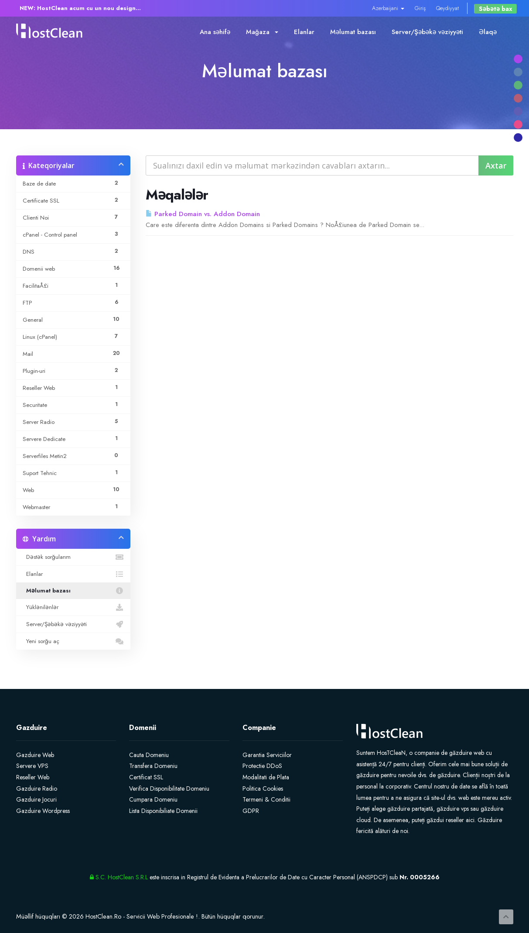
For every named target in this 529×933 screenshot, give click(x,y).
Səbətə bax (495, 8)
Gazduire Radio (36, 788)
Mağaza (262, 32)
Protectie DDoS (262, 765)
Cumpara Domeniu (153, 799)
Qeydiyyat (447, 8)
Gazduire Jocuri (36, 799)
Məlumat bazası (353, 32)
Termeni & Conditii (266, 799)
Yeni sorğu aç (73, 641)
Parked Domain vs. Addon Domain (203, 214)
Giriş (420, 8)
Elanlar (304, 32)
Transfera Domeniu (153, 765)
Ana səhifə (215, 32)
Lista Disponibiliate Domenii (163, 810)
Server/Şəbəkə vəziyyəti (427, 32)
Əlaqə (488, 32)
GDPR (250, 810)
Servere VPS (32, 765)
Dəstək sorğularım (73, 557)
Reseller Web (32, 777)
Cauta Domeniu (149, 755)
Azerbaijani (388, 8)
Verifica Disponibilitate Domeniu (169, 788)
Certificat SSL (146, 777)
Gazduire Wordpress (43, 810)
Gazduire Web (35, 755)
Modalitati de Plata (265, 777)
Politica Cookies (262, 788)
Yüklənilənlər (73, 607)
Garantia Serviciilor (267, 755)
